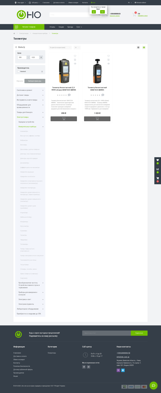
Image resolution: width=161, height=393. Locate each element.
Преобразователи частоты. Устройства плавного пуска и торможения (29, 285)
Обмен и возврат (73, 2)
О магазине (46, 2)
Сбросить (20, 81)
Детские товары (23, 95)
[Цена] (22, 57)
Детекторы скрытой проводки (29, 158)
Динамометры (24, 163)
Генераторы (52, 353)
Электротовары (23, 33)
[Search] (99, 14)
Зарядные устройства (26, 122)
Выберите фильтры (34, 81)
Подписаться (139, 333)
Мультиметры (24, 226)
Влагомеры (23, 145)
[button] (157, 179)
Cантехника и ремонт (24, 90)
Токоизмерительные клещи (28, 260)
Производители (18, 373)
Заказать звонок (115, 16)
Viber (118, 370)
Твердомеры (24, 240)
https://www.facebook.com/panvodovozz (84, 367)
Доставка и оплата (58, 2)
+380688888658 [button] (123, 353)
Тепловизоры (24, 244)
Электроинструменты (26, 304)
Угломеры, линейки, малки (28, 269)
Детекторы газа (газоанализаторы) (30, 154)
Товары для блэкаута (24, 112)
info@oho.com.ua (123, 357)
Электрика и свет (25, 299)
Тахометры (23, 235)
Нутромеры (23, 231)
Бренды (70, 27)
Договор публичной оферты (23, 369)
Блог (79, 27)
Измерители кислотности (27, 176)
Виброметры (24, 140)
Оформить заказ (143, 15)
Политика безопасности (21, 366)
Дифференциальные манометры (30, 167)
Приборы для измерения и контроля (28, 293)
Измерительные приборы (40, 33)
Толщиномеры (24, 264)
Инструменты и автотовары (27, 100)
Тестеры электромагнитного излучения (31, 255)
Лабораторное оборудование (28, 309)
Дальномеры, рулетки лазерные (29, 149)
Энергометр (23, 278)
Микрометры (24, 222)
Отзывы (52, 27)
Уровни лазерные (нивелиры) (29, 274)
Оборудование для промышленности (24, 106)
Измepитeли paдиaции (27, 172)
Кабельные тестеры (26, 217)
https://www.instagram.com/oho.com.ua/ (88, 367)
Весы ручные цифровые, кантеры (30, 136)
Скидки (61, 27)
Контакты (85, 2)
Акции (15, 376)
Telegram (123, 370)
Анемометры (24, 131)
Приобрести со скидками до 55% (29, 314)
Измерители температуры (28, 188)
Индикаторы (24, 212)
